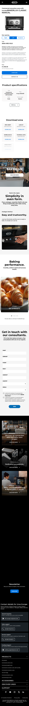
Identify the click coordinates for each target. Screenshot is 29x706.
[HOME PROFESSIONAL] (15, 2)
